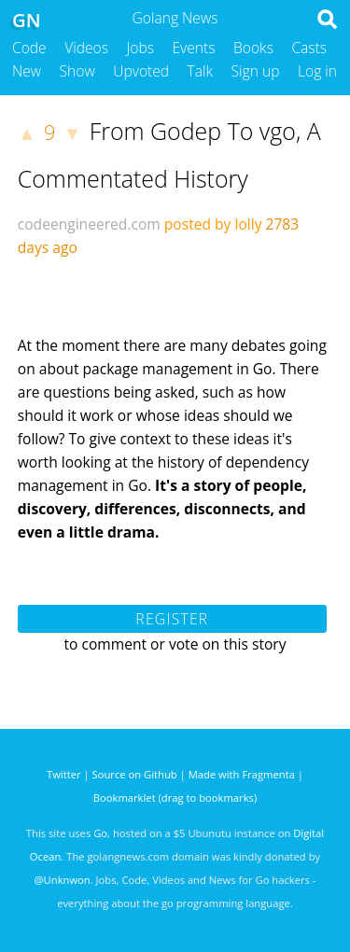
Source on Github (134, 774)
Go (100, 833)
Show (77, 71)
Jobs (140, 47)
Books (253, 47)
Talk (201, 71)
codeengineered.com (89, 224)
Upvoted (141, 71)
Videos (86, 47)
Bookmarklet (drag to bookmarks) (175, 798)
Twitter (64, 774)
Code (29, 47)
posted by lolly (213, 224)
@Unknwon (63, 880)
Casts (309, 47)
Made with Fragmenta (242, 774)
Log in (317, 71)
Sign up (255, 71)
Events (194, 47)
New (26, 71)
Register (171, 619)
